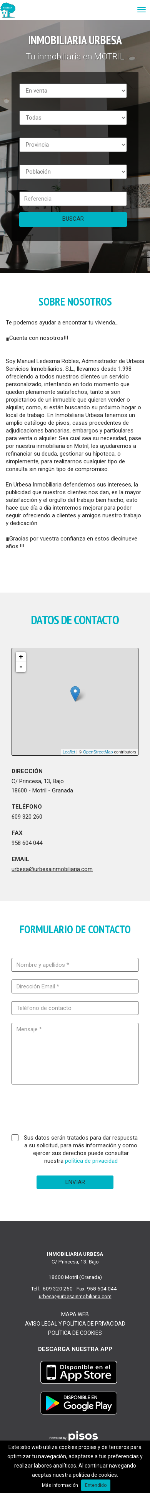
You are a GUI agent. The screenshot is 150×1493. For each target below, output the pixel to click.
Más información (60, 1485)
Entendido (96, 1485)
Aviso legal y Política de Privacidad (75, 1324)
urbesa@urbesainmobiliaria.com (52, 869)
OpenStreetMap (98, 752)
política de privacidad (91, 1160)
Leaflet (69, 752)
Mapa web (75, 1314)
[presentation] (75, 1111)
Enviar (75, 1182)
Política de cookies (75, 1333)
